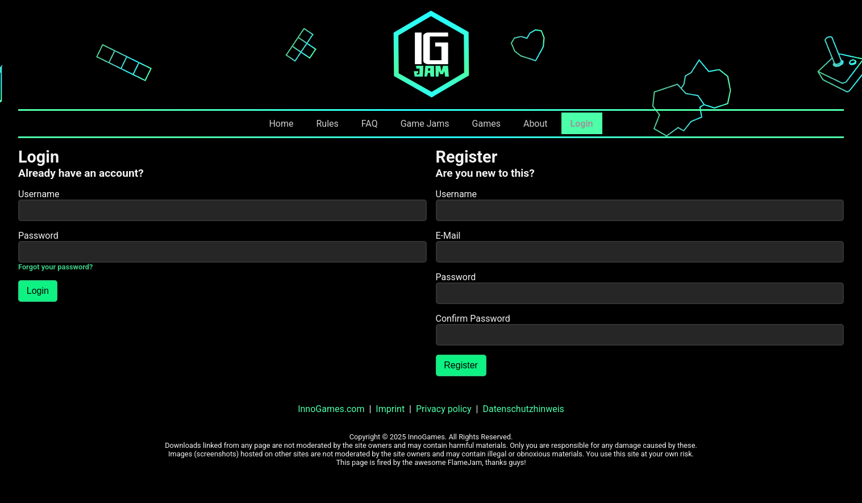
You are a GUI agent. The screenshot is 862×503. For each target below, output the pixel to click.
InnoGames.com (331, 409)
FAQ (369, 123)
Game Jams (425, 123)
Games (486, 123)
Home (281, 123)
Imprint (390, 409)
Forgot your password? (55, 267)
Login (581, 123)
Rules (327, 123)
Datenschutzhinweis (523, 409)
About (535, 123)
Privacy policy (444, 409)
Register (461, 365)
